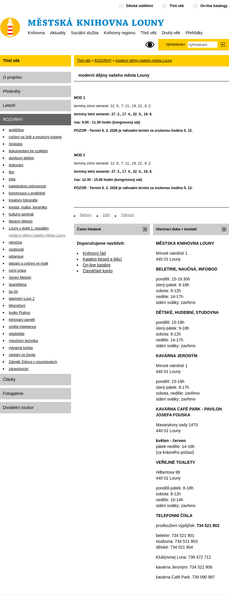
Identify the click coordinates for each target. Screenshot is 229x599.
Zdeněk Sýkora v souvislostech (33, 362)
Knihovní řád (94, 253)
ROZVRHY (13, 119)
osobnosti (16, 249)
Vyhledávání (175, 44)
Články (9, 379)
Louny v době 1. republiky (29, 228)
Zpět (106, 215)
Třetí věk (148, 32)
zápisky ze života (22, 355)
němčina (15, 242)
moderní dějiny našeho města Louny (37, 235)
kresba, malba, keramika (28, 207)
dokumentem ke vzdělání (28, 151)
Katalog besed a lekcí (102, 259)
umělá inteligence (22, 327)
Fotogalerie (13, 393)
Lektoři (9, 105)
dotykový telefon (21, 158)
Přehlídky (193, 32)
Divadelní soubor (18, 407)
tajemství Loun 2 (22, 299)
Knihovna (36, 32)
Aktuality (58, 32)
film (11, 172)
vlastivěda (16, 334)
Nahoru (85, 215)
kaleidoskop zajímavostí (27, 186)
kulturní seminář (21, 214)
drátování (16, 165)
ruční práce (17, 270)
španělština (18, 285)
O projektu (12, 77)
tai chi (13, 292)
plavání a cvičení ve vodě (28, 263)
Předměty (11, 91)
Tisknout (127, 215)
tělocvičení (17, 306)
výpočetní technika (23, 341)
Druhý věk (171, 32)
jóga (12, 179)
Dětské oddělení (139, 6)
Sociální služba (84, 32)
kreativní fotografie (23, 200)
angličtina (16, 130)
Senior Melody (20, 277)
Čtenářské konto (98, 270)
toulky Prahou (19, 313)
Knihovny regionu (119, 32)
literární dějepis (20, 221)
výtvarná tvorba (21, 348)
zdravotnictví (18, 369)
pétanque (16, 256)
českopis (16, 144)
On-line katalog (96, 265)
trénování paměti (22, 320)
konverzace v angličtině (27, 193)
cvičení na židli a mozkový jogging (35, 137)
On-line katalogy (214, 6)
